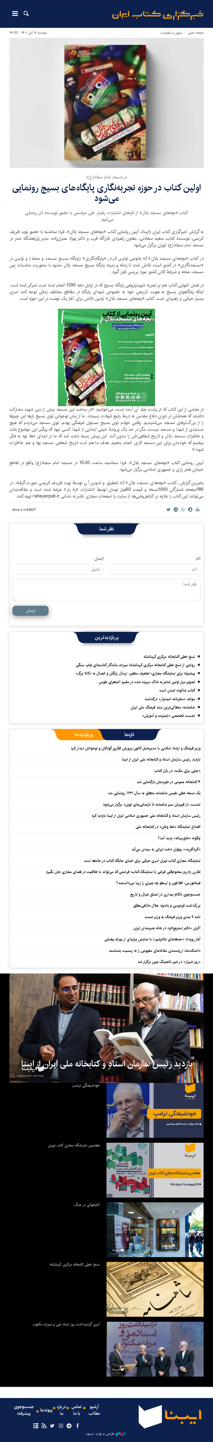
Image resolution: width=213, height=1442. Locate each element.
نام (198, 558)
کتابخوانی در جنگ (87, 1205)
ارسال (30, 610)
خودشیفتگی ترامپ (86, 1085)
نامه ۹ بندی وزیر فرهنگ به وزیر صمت (173, 917)
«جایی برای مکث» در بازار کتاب (177, 771)
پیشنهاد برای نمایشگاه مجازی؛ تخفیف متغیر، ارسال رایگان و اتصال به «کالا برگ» (135, 673)
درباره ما (61, 1410)
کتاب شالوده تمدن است (177, 690)
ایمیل (99, 558)
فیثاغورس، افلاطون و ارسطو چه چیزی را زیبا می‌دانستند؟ (158, 883)
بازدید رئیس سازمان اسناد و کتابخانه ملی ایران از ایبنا (161, 759)
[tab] (129, 734)
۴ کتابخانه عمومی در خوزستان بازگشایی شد (169, 782)
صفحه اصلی (196, 32)
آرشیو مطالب (94, 1410)
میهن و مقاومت (171, 32)
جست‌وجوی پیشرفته (24, 1410)
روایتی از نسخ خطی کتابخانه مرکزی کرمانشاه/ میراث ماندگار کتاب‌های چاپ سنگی (135, 665)
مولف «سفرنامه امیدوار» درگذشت (170, 699)
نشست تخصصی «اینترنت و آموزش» (168, 716)
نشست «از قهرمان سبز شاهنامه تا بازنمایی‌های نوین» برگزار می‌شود (152, 804)
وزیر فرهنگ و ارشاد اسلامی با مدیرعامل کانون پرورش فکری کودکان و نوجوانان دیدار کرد (136, 748)
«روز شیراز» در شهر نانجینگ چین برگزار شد (169, 962)
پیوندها (46, 1410)
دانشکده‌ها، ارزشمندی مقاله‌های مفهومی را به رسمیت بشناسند (155, 951)
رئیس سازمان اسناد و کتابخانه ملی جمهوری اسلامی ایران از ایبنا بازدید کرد (146, 816)
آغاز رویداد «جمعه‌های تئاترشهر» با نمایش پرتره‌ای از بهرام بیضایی (152, 939)
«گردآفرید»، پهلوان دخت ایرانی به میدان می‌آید (166, 849)
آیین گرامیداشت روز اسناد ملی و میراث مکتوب (66, 1324)
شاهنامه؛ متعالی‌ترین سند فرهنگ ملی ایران (163, 707)
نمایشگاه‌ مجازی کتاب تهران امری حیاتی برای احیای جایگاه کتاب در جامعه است (142, 861)
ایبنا (158, 15)
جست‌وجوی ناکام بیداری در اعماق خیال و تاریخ (165, 894)
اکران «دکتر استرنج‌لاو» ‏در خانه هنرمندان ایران (167, 928)
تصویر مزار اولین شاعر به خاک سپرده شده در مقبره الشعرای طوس (147, 682)
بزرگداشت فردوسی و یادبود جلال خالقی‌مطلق (167, 906)
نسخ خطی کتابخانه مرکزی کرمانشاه (169, 657)
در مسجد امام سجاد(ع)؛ (106, 177)
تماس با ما (77, 1410)
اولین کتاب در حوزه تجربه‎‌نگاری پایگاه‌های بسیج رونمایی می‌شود (106, 193)
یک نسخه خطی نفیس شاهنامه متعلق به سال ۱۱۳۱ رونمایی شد (154, 793)
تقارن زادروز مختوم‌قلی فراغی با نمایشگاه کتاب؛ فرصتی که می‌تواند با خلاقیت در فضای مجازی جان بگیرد (123, 872)
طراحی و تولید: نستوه (106, 1433)
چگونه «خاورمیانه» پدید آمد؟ (179, 838)
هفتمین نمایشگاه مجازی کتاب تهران (74, 1145)
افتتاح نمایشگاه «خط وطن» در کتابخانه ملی (168, 827)
